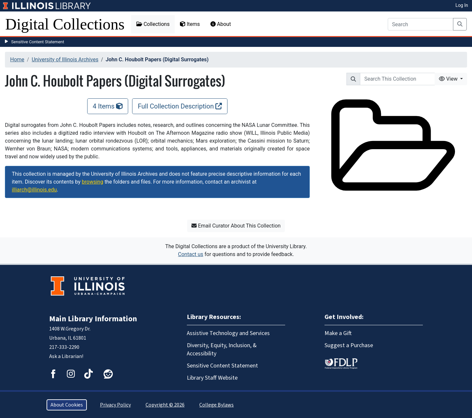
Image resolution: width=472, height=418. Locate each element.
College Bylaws (216, 404)
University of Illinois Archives (65, 59)
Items (190, 24)
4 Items (108, 106)
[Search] (420, 24)
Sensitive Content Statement (37, 41)
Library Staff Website (212, 378)
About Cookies (66, 404)
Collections (153, 24)
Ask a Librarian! (66, 356)
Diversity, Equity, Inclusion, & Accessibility (222, 349)
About (220, 24)
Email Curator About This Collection (236, 226)
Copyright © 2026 (165, 404)
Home (17, 59)
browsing (92, 182)
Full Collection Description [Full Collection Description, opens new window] (180, 106)
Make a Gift (338, 333)
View (449, 79)
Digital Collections (65, 24)
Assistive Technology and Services (228, 333)
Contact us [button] (190, 254)
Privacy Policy (115, 404)
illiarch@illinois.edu (34, 190)
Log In (462, 5)
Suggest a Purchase (348, 345)
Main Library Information (93, 319)
